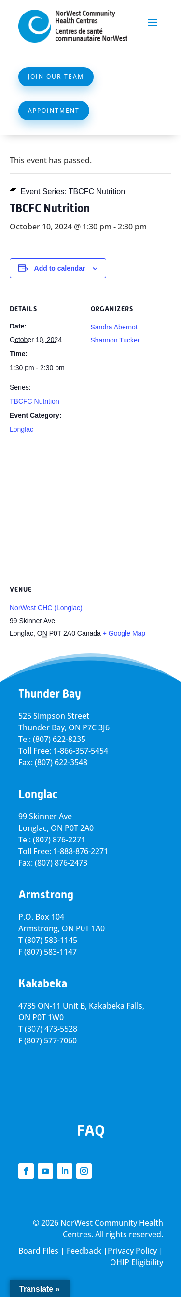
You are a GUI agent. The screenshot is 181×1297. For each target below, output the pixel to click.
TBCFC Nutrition (34, 401)
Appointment (54, 110)
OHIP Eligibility (136, 1262)
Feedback (84, 1250)
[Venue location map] (90, 512)
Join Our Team (56, 76)
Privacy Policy (132, 1250)
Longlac (21, 429)
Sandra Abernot (114, 327)
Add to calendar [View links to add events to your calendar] (59, 268)
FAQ (91, 1130)
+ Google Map (124, 633)
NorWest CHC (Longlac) (46, 608)
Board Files (38, 1250)
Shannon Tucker (115, 340)
